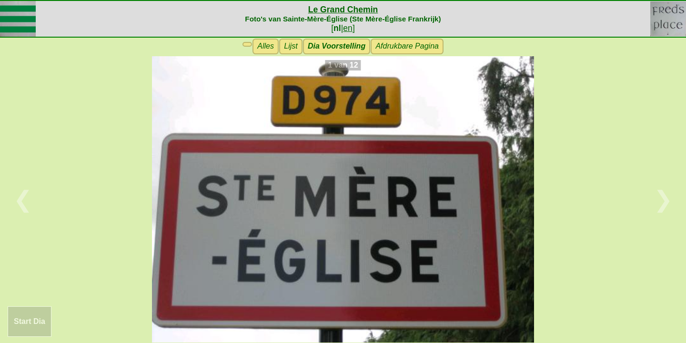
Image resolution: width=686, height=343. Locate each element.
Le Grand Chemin (343, 9)
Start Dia (29, 321)
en (348, 28)
